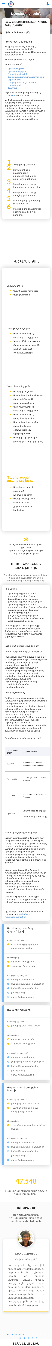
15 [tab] (33, 1338)
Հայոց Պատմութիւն (18, 74)
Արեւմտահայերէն (17, 71)
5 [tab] (24, 1335)
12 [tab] (20, 1338)
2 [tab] (12, 1335)
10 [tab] (45, 1335)
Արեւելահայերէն (16, 68)
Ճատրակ (12, 88)
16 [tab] (37, 1338)
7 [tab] (33, 1335)
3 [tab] (16, 1335)
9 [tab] (41, 1335)
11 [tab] (49, 1335)
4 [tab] (20, 1335)
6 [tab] (29, 1335)
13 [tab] (24, 1338)
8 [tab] (37, 1335)
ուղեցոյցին (10, 95)
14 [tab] (29, 1338)
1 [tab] (8, 1335)
